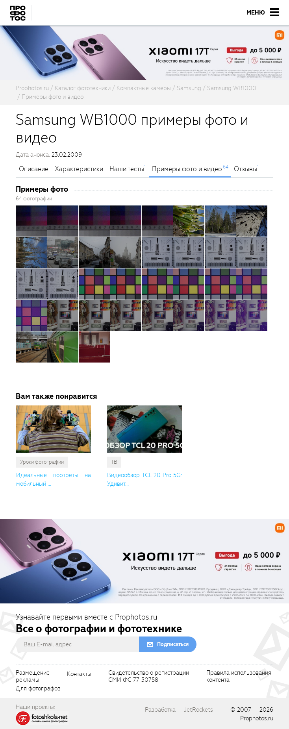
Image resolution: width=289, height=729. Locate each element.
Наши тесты (126, 169)
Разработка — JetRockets (179, 710)
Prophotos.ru (256, 718)
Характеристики (79, 169)
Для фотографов (38, 688)
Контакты (79, 674)
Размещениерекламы (33, 677)
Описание (33, 169)
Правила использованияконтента (238, 677)
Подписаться (173, 644)
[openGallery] (31, 221)
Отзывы (245, 169)
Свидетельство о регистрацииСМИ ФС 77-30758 (148, 677)
